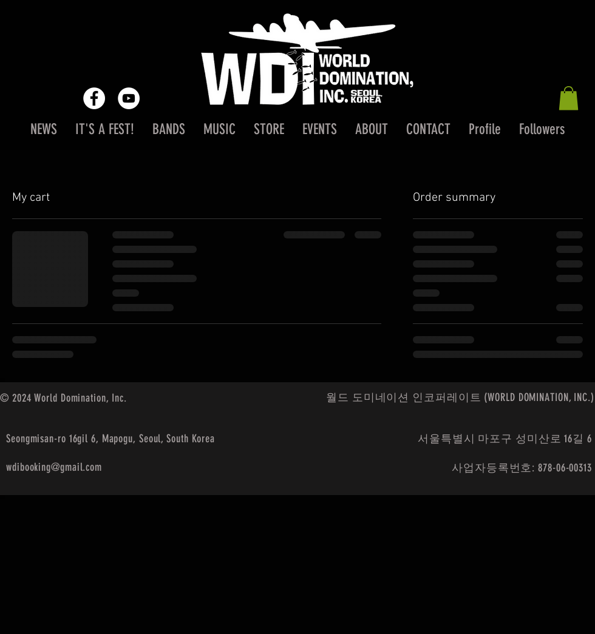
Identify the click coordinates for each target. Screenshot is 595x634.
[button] (569, 98)
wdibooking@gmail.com (54, 467)
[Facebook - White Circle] (94, 98)
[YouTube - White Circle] (129, 98)
